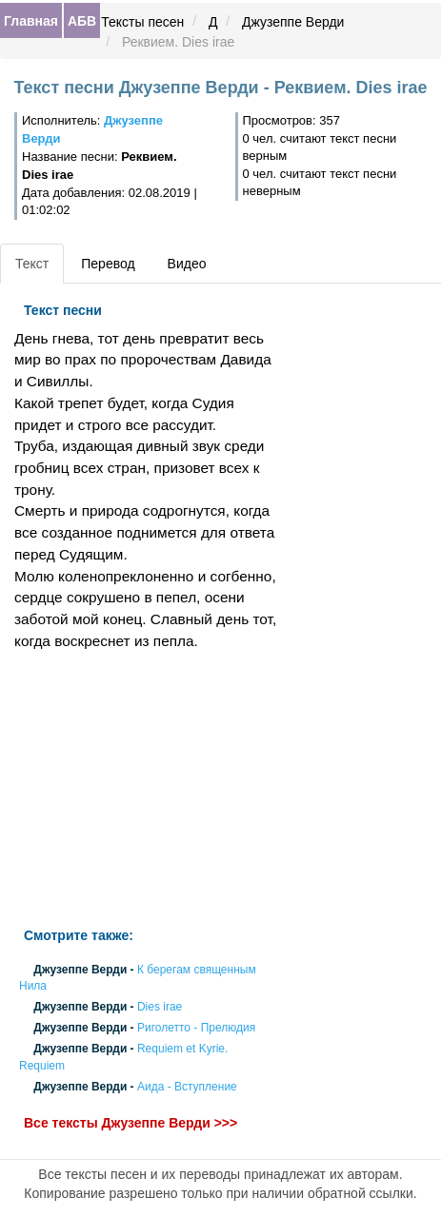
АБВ (82, 21)
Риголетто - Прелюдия (196, 1028)
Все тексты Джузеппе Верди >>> (130, 1122)
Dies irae (159, 1006)
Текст (32, 263)
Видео (187, 263)
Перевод (107, 263)
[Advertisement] (147, 790)
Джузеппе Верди (293, 21)
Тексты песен (142, 21)
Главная (31, 21)
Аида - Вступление (187, 1086)
